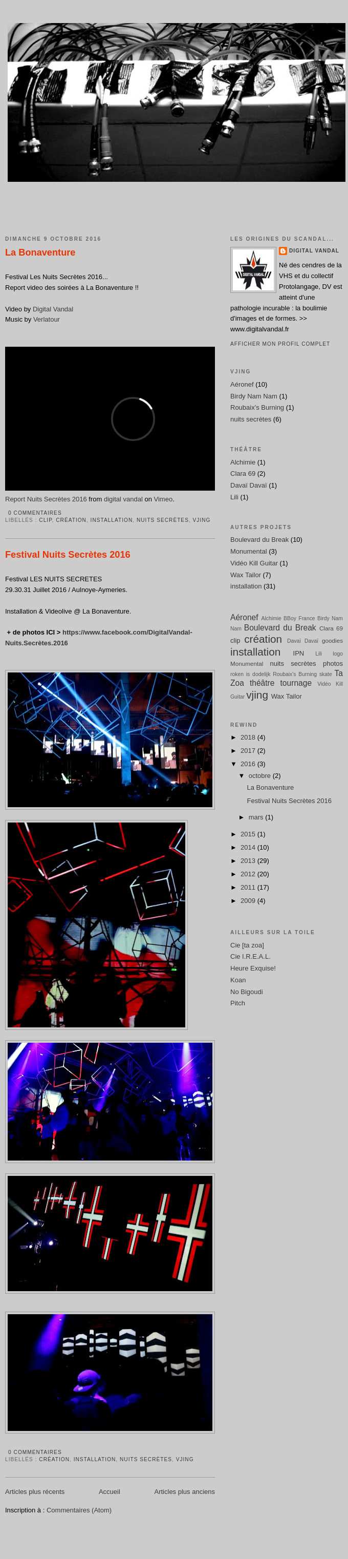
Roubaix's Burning (257, 407)
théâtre (262, 683)
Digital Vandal (53, 309)
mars (257, 817)
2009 (249, 900)
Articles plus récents (34, 1491)
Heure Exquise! (253, 968)
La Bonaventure (40, 252)
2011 (249, 887)
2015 (249, 834)
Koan (238, 980)
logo (338, 654)
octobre (261, 776)
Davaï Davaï (248, 485)
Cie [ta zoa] (247, 945)
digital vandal (123, 499)
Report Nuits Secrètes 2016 (46, 499)
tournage (296, 683)
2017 (249, 750)
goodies (332, 640)
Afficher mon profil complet (280, 344)
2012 (249, 874)
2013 (249, 861)
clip (45, 520)
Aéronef (242, 384)
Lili (234, 497)
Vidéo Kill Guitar (254, 563)
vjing (202, 520)
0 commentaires (35, 513)
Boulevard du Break (259, 539)
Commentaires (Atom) (79, 1510)
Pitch (237, 1003)
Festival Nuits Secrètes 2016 (67, 555)
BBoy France (299, 618)
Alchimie (242, 462)
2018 (249, 737)
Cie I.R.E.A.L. (250, 956)
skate (325, 674)
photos (333, 663)
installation (112, 520)
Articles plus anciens (185, 1491)
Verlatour (46, 319)
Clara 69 (242, 473)
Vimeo (163, 499)
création (71, 520)
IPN (298, 653)
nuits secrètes (163, 520)
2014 (249, 847)
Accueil (109, 1491)
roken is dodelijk (250, 674)
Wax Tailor (245, 575)
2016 (249, 764)
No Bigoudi (246, 992)
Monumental (248, 551)
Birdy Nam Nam (253, 396)
